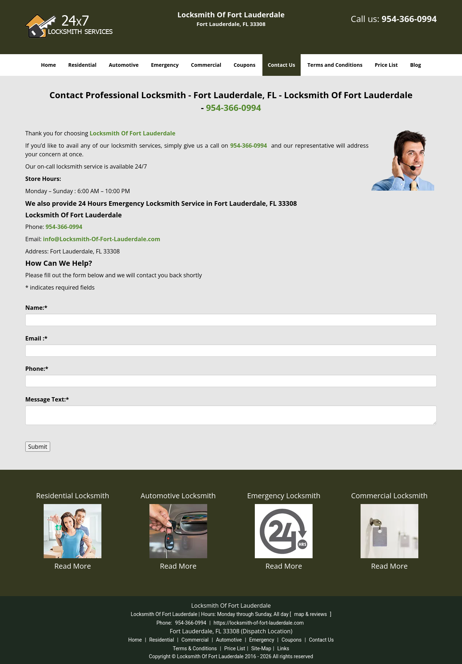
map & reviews (311, 614)
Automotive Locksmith (178, 495)
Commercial (206, 64)
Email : (36, 338)
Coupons (244, 64)
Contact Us (281, 64)
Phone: (36, 369)
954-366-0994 (409, 19)
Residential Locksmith (72, 495)
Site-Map (261, 648)
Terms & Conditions (195, 648)
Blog (415, 64)
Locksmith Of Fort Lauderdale (132, 133)
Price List (386, 64)
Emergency (165, 64)
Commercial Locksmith (389, 495)
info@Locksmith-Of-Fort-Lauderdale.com (101, 239)
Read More (72, 566)
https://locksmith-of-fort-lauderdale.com (259, 623)
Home (48, 64)
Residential (82, 64)
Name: (36, 308)
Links (283, 648)
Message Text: (47, 399)
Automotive (124, 64)
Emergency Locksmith (284, 495)
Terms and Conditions (335, 64)
